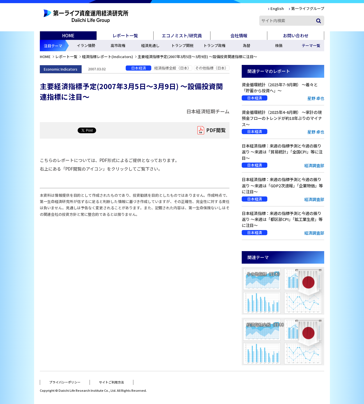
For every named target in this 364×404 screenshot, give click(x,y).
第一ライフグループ (307, 8)
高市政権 (118, 45)
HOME (68, 35)
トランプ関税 (182, 45)
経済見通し (150, 45)
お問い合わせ (296, 35)
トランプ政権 (214, 45)
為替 (246, 45)
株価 (278, 45)
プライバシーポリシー (64, 382)
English (277, 8)
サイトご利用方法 (111, 382)
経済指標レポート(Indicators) (107, 56)
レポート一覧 (66, 56)
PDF (216, 130)
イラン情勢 (86, 45)
